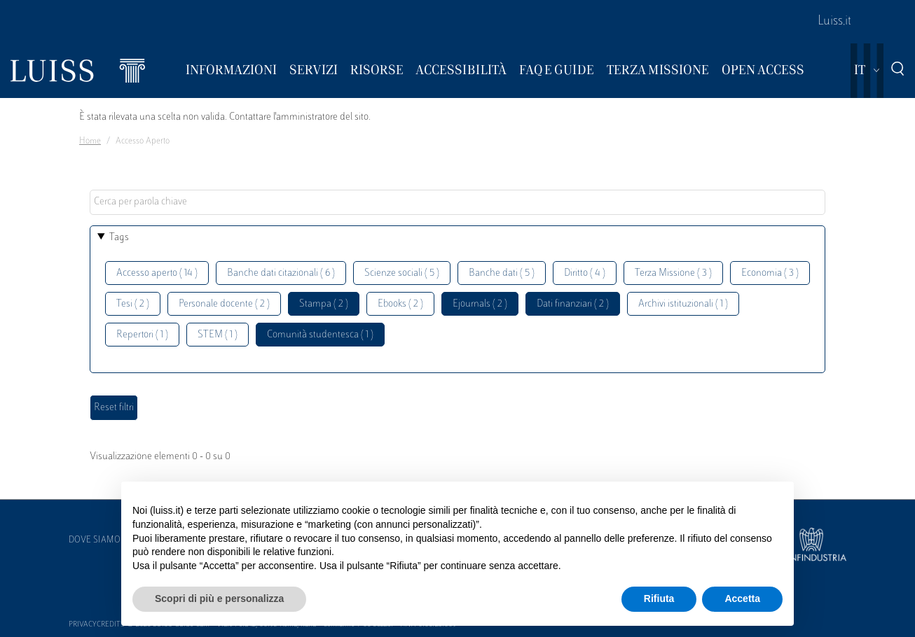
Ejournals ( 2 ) (480, 304)
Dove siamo (95, 540)
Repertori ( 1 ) (142, 335)
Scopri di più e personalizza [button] (219, 598)
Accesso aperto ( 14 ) (157, 273)
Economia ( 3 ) (770, 273)
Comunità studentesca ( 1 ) (320, 335)
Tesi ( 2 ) (132, 304)
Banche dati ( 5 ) (502, 273)
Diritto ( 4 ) (584, 273)
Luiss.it (834, 21)
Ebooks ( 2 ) (400, 304)
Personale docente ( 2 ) (224, 304)
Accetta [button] (742, 598)
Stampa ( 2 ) (323, 304)
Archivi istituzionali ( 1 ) (683, 304)
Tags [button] (119, 237)
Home (90, 141)
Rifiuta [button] (659, 598)
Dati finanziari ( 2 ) (573, 304)
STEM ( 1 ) (218, 335)
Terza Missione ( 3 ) (673, 273)
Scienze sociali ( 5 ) (401, 273)
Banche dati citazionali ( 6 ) (281, 273)
